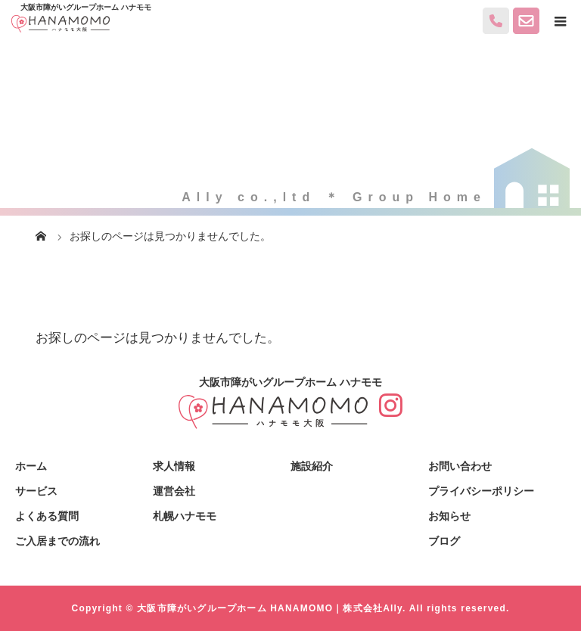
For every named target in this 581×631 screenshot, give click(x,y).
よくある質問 (47, 516)
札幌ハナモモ (184, 516)
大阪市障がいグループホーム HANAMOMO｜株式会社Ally (269, 608)
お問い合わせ (460, 466)
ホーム (31, 466)
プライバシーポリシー (481, 491)
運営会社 (174, 491)
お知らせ (449, 516)
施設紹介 (311, 466)
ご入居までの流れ (57, 541)
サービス (36, 491)
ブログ (444, 541)
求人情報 (174, 466)
